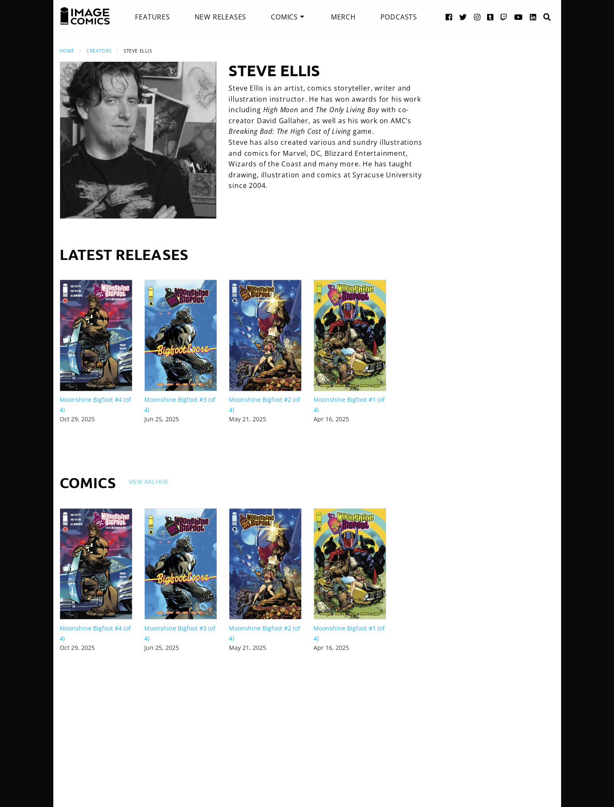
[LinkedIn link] (533, 16)
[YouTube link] (518, 16)
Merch (343, 17)
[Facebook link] (449, 16)
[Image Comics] (85, 16)
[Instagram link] (477, 16)
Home (67, 50)
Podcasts (398, 17)
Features (152, 17)
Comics (284, 17)
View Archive (148, 482)
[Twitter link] (463, 16)
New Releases (221, 17)
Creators (98, 50)
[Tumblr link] (490, 16)
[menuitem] (152, 17)
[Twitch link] (504, 16)
